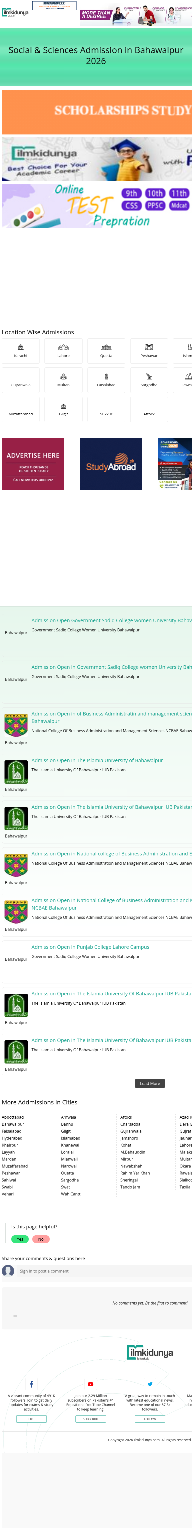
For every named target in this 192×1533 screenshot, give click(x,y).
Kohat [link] (125, 1145)
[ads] (33, 464)
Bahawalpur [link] (13, 1124)
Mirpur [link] (126, 1159)
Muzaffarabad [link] (15, 1166)
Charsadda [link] (130, 1124)
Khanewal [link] (70, 1145)
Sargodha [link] (70, 1180)
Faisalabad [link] (12, 1131)
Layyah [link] (8, 1152)
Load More (150, 1083)
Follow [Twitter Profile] (150, 1419)
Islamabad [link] (70, 1138)
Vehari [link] (8, 1194)
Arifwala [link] (68, 1117)
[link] (54, 5)
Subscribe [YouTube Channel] (90, 1419)
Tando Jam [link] (130, 1187)
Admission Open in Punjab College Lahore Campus (90, 946)
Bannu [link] (67, 1124)
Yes (20, 1239)
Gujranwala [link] (131, 1131)
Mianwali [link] (69, 1159)
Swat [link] (65, 1187)
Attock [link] (126, 1117)
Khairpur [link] (10, 1145)
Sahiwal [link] (9, 1180)
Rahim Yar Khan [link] (135, 1173)
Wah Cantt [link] (70, 1194)
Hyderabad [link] (12, 1138)
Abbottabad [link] (13, 1117)
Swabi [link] (7, 1187)
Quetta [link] (67, 1173)
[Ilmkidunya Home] (15, 12)
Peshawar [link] (11, 1173)
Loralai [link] (67, 1152)
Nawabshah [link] (131, 1166)
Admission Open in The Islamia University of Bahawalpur (97, 760)
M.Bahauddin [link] (132, 1152)
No (41, 1239)
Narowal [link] (68, 1166)
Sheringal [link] (129, 1180)
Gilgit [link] (65, 1131)
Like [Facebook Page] (31, 1419)
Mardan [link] (9, 1159)
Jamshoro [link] (129, 1138)
